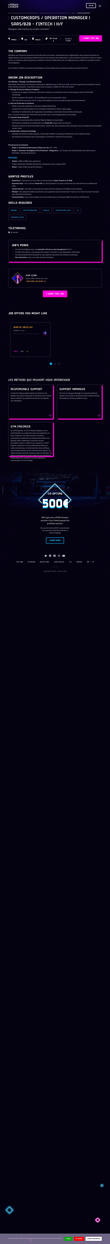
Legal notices (59, 563)
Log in (91, 6)
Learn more (55, 541)
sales (74, 13)
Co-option (31, 563)
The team (19, 563)
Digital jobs (44, 563)
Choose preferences (93, 1239)
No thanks (79, 1239)
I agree (68, 1239)
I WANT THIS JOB (89, 38)
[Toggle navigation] (100, 6)
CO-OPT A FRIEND (67, 40)
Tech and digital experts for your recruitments (23, 13)
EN (88, 563)
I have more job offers (36, 281)
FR (93, 563)
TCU (70, 563)
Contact (79, 563)
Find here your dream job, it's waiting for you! (55, 13)
